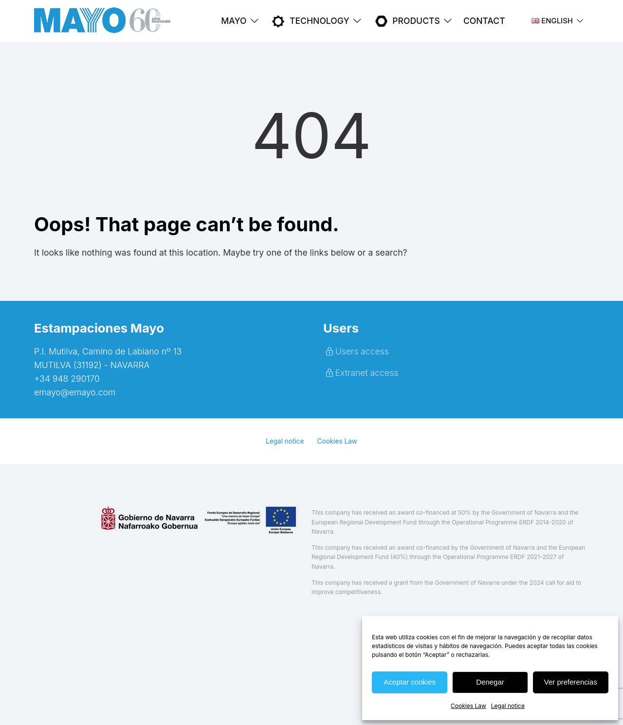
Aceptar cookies (410, 682)
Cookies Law (468, 705)
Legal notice (508, 705)
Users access (356, 351)
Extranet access (360, 373)
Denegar (490, 682)
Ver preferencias (570, 682)
